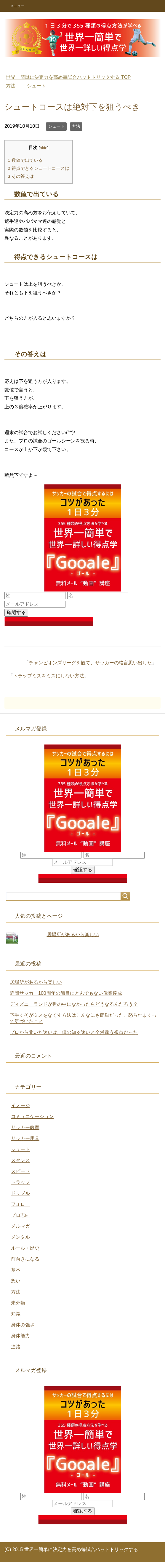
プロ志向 (20, 1215)
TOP (68, 77)
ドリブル (20, 1193)
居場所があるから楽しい (73, 934)
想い (15, 1280)
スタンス (20, 1160)
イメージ (20, 1105)
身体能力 (20, 1335)
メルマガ (20, 1226)
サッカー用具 (25, 1138)
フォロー (20, 1204)
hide (43, 148)
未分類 (18, 1302)
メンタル (20, 1237)
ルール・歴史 (25, 1248)
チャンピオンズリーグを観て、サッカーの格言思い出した (90, 662)
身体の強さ (23, 1324)
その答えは (21, 176)
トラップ (20, 1182)
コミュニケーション (32, 1116)
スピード (20, 1171)
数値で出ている (25, 160)
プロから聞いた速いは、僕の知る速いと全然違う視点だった (74, 1032)
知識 (15, 1313)
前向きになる (25, 1259)
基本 (15, 1269)
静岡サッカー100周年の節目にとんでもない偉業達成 (66, 993)
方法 (76, 126)
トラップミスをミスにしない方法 (48, 675)
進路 (15, 1346)
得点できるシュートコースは (38, 168)
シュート (56, 126)
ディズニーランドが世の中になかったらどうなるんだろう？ (74, 1004)
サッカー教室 (25, 1127)
